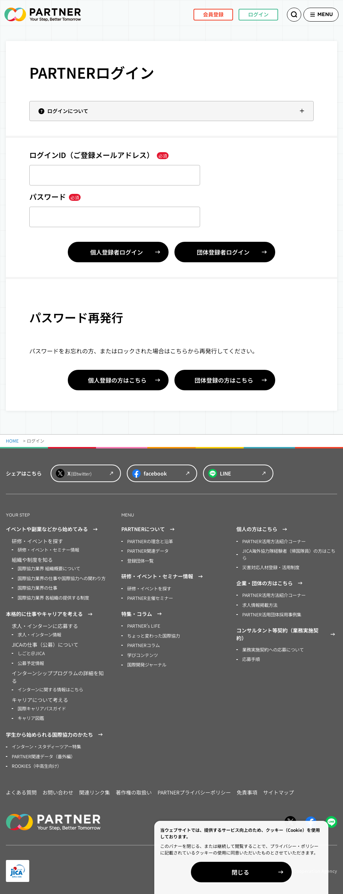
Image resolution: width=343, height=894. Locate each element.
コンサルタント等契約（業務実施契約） (286, 632)
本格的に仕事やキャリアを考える (50, 613)
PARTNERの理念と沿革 (150, 541)
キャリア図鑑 (31, 716)
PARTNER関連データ (148, 551)
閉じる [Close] (259, 872)
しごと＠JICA (31, 652)
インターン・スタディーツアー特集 (46, 744)
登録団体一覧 (140, 560)
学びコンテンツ (142, 653)
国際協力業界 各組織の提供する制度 (53, 597)
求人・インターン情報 (39, 633)
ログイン (249, 14)
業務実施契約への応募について (273, 648)
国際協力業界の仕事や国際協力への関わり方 (62, 578)
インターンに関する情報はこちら (50, 688)
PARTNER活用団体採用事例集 (271, 613)
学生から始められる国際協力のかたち (55, 732)
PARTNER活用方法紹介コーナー (274, 541)
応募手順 (251, 657)
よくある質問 (21, 789)
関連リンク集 (94, 789)
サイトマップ (278, 789)
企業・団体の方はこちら (270, 582)
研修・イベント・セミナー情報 (48, 549)
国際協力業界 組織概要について (49, 568)
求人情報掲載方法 (259, 604)
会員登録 (204, 14)
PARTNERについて (149, 529)
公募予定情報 (31, 661)
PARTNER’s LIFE (143, 625)
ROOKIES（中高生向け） (36, 763)
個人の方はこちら (262, 529)
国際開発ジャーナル (146, 663)
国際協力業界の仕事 (37, 587)
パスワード (55, 196)
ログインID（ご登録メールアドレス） (99, 155)
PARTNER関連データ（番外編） (43, 754)
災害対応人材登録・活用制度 (270, 567)
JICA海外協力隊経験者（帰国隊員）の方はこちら (288, 554)
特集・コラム (142, 613)
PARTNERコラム (143, 644)
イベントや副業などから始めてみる (53, 529)
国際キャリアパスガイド (42, 706)
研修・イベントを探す (149, 588)
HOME (12, 440)
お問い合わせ (58, 789)
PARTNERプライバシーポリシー (194, 789)
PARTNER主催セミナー (150, 597)
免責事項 (247, 789)
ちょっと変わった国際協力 (153, 634)
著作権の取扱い (134, 789)
